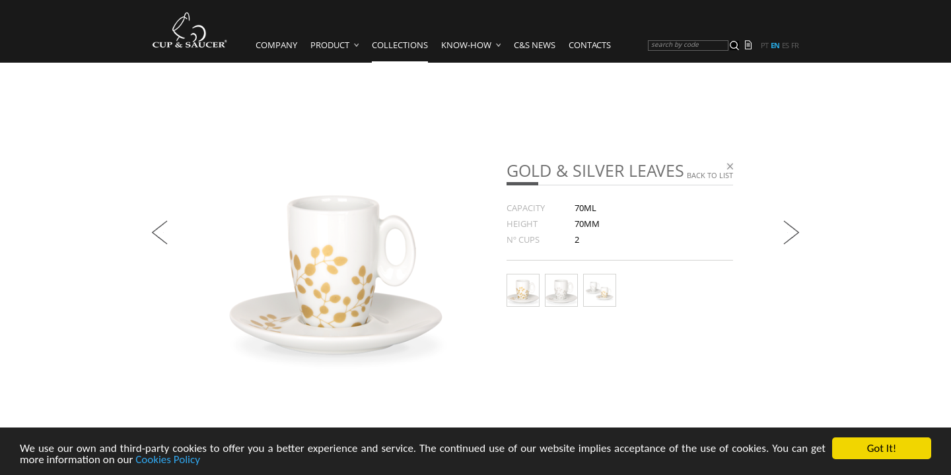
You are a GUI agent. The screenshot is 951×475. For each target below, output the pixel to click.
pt (764, 45)
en (775, 45)
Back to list (710, 175)
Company (276, 45)
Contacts (590, 45)
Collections (400, 45)
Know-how (466, 45)
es (785, 45)
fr (794, 45)
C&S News (534, 45)
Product (329, 45)
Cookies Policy (167, 460)
